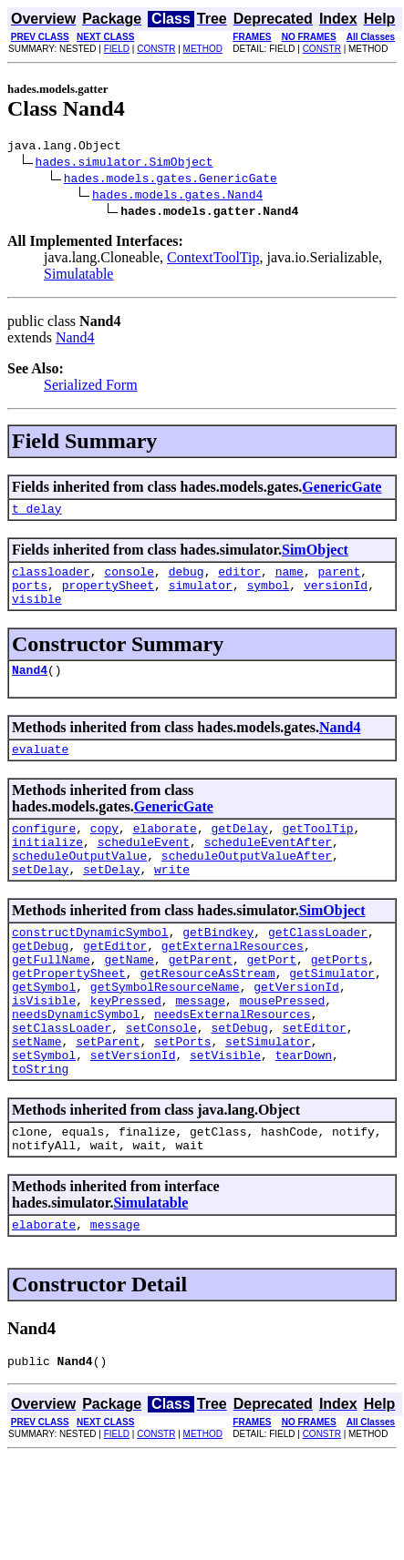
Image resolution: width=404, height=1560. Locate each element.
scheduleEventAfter (268, 866)
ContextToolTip (213, 260)
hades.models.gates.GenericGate (170, 180)
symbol (267, 595)
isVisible (44, 1046)
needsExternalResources (232, 1063)
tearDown (303, 1112)
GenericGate (341, 489)
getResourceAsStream (207, 1013)
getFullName (51, 997)
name (289, 579)
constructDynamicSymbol (90, 964)
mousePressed (283, 1046)
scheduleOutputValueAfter (246, 882)
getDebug (40, 981)
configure (44, 849)
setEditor (314, 1079)
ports (29, 595)
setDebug (239, 1079)
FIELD (116, 49)
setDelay (40, 899)
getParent (201, 997)
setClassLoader (61, 1079)
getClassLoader (318, 964)
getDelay (239, 849)
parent (339, 579)
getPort (271, 997)
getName (129, 997)
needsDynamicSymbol (76, 1063)
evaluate (40, 768)
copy (104, 849)
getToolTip (317, 849)
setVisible (225, 1112)
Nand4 (75, 340)
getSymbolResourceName (165, 1030)
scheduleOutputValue (79, 882)
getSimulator (332, 1013)
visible (37, 612)
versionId (336, 595)
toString (40, 1128)
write (172, 899)
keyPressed (125, 1046)
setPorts (182, 1095)
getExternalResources (232, 981)
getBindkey (218, 964)
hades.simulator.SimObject (124, 164)
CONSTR (156, 49)
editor (239, 579)
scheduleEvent (144, 866)
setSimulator (268, 1095)
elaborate (165, 849)
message (200, 1046)
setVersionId (133, 1112)
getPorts (339, 997)
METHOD (203, 49)
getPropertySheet (69, 1013)
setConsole (161, 1079)
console (129, 579)
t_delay (37, 513)
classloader (51, 579)
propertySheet (108, 595)
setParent (108, 1095)
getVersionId (296, 1030)
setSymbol (44, 1112)
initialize (47, 866)
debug (186, 579)
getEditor (115, 981)
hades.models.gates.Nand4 (177, 197)
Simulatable (78, 276)
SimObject (315, 555)
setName (37, 1095)
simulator (201, 595)
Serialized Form (91, 387)
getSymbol (44, 1030)
